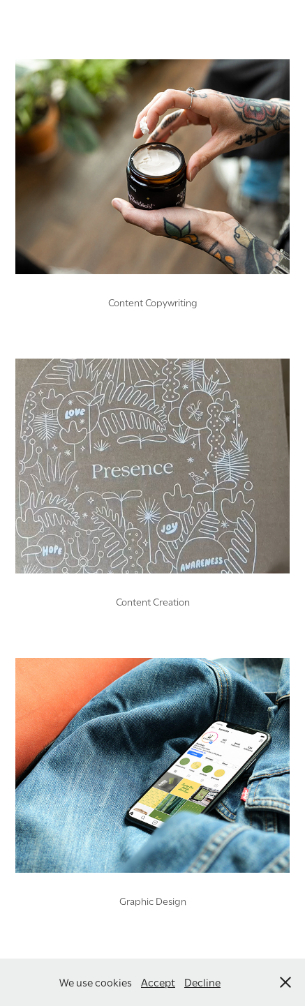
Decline (202, 981)
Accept (158, 981)
